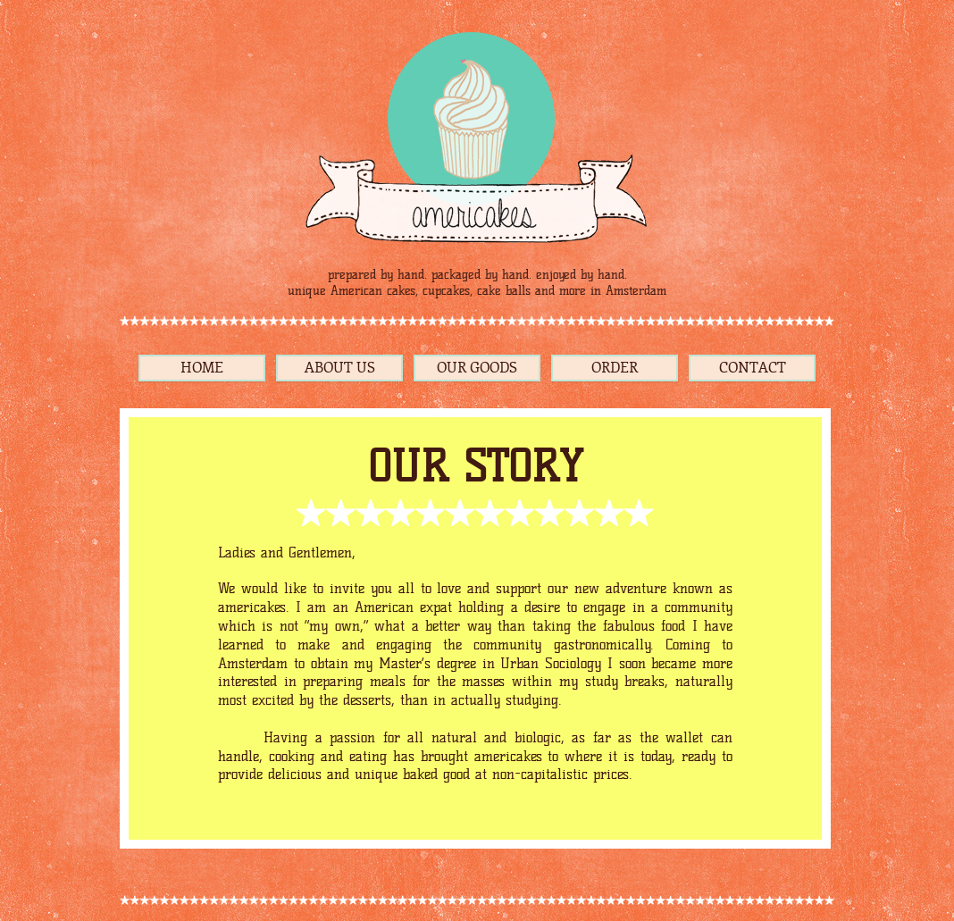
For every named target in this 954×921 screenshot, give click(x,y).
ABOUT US (340, 367)
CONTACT (752, 367)
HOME (201, 367)
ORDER (614, 367)
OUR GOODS (477, 367)
